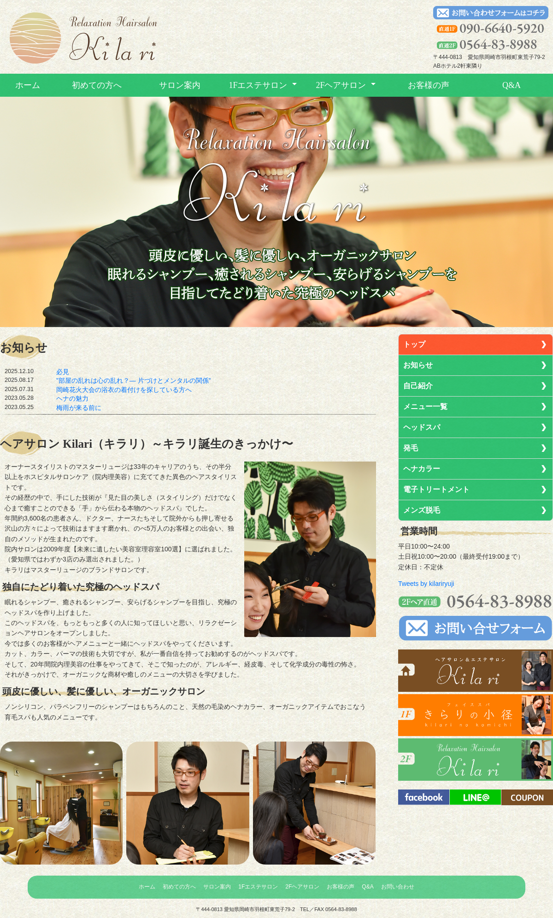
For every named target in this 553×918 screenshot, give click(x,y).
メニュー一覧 (425, 406)
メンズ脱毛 (421, 510)
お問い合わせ (397, 886)
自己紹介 (418, 386)
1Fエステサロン (258, 85)
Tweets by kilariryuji (426, 583)
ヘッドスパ (421, 427)
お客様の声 (428, 85)
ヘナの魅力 (72, 398)
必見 (62, 371)
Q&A (511, 85)
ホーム (27, 85)
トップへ (83, 38)
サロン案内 (179, 85)
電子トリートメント (436, 489)
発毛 (410, 448)
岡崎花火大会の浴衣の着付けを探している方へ (124, 389)
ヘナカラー (421, 469)
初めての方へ (97, 85)
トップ (414, 344)
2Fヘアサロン (341, 85)
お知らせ (418, 365)
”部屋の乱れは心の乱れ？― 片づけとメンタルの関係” (133, 380)
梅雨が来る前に (78, 407)
